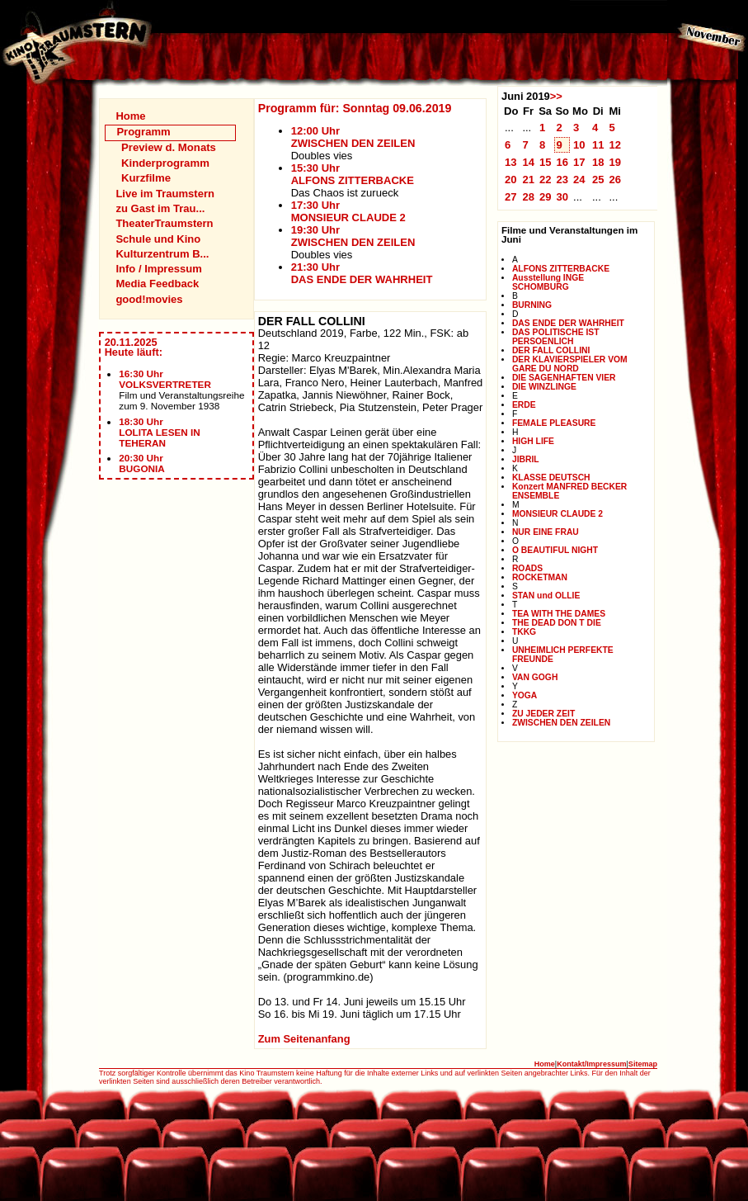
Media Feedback (157, 283)
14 (528, 162)
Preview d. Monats (168, 147)
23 (562, 179)
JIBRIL (525, 459)
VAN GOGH (534, 677)
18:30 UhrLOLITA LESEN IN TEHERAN (159, 432)
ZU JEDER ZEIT (543, 713)
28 (528, 197)
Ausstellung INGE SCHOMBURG (548, 282)
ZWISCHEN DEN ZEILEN (561, 722)
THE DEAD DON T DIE (556, 622)
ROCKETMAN (539, 577)
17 (579, 162)
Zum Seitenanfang (304, 1039)
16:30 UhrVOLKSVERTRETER (165, 379)
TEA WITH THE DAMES (558, 613)
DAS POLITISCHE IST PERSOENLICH (556, 337)
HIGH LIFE (533, 441)
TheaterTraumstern (164, 223)
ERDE (524, 404)
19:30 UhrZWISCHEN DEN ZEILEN (353, 236)
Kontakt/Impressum (591, 1064)
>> (556, 96)
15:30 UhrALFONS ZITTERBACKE (352, 174)
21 (528, 179)
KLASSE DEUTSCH (551, 477)
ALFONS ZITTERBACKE (560, 268)
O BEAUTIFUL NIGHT (555, 550)
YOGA (524, 695)
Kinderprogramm (165, 163)
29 (545, 197)
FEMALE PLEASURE (554, 423)
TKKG (524, 631)
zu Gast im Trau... (160, 208)
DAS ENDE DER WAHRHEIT (568, 323)
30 (562, 197)
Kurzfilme (146, 178)
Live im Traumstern (164, 193)
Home (130, 116)
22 (545, 179)
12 (615, 145)
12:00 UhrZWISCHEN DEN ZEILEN (353, 137)
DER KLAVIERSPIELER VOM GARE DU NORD (570, 364)
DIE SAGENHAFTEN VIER (564, 377)
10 (579, 145)
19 (615, 162)
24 (579, 179)
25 (598, 179)
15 (545, 162)
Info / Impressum (158, 268)
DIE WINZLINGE (544, 386)
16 (562, 162)
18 (598, 162)
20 (511, 179)
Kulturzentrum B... (162, 254)
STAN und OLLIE (546, 595)
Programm (143, 131)
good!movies (148, 299)
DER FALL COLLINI (551, 350)
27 (511, 197)
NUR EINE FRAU (545, 532)
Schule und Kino (157, 239)
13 (511, 162)
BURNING (532, 305)
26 (615, 179)
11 (598, 145)
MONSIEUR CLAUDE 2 (557, 513)
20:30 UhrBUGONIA (142, 463)
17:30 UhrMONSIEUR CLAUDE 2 (348, 211)
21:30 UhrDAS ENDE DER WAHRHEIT (362, 273)
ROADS (527, 568)
